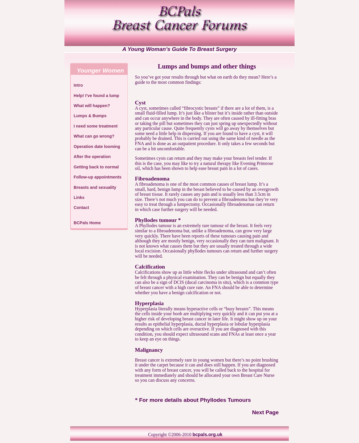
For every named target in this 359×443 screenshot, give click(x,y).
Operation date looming (97, 146)
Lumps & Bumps (90, 115)
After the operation (92, 156)
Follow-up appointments (97, 177)
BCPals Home (87, 222)
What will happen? (92, 105)
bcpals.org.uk (207, 434)
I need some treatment (96, 126)
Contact (81, 207)
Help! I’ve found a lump (96, 95)
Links (79, 197)
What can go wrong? (94, 136)
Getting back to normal (96, 167)
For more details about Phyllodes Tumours (195, 400)
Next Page (265, 412)
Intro (78, 85)
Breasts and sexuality (95, 187)
